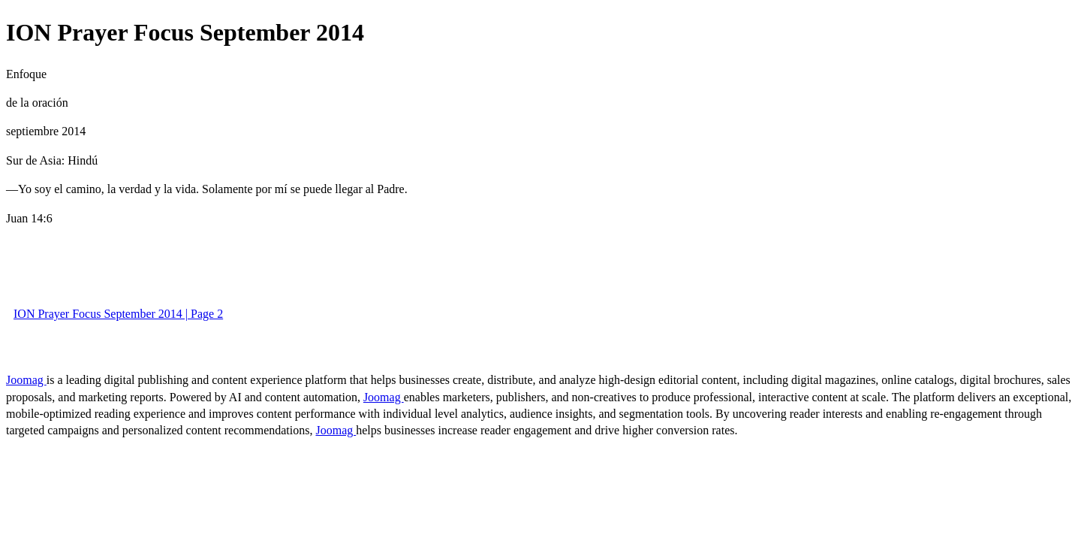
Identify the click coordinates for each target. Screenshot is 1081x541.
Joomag (26, 379)
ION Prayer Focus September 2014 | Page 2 (118, 313)
